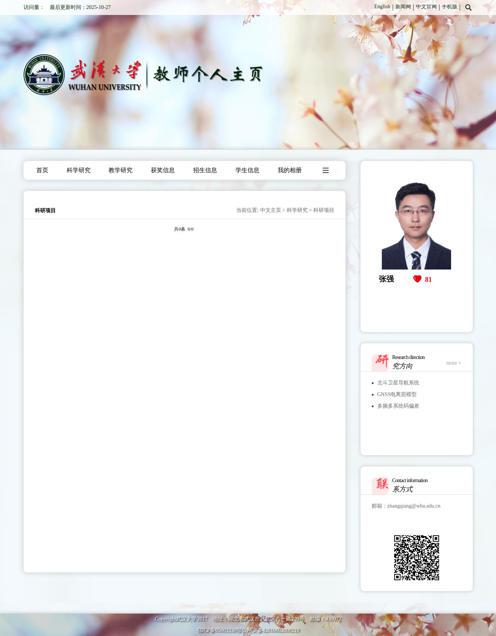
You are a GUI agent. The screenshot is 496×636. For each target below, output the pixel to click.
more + (453, 363)
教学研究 (121, 170)
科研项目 (323, 210)
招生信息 (205, 170)
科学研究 (79, 170)
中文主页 (270, 210)
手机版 (449, 6)
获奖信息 (163, 170)
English (382, 6)
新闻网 (403, 6)
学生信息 (247, 170)
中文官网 (426, 6)
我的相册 (290, 170)
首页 (42, 170)
